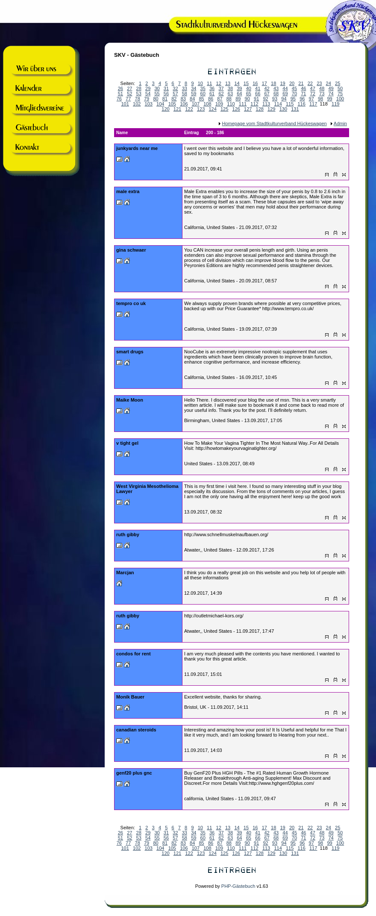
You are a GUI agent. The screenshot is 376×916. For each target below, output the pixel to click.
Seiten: (129, 827)
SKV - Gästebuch (136, 55)
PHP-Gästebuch (238, 886)
